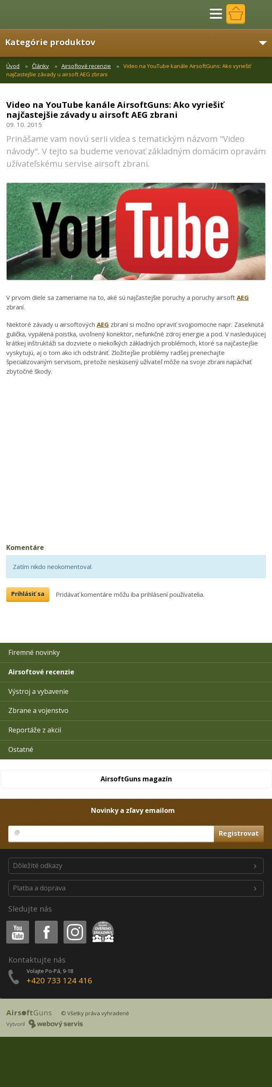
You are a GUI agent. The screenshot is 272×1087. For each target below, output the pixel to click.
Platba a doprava (39, 887)
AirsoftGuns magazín (136, 778)
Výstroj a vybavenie (38, 691)
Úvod (13, 66)
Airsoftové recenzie (86, 66)
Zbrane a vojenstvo (38, 710)
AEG (243, 297)
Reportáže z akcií (34, 729)
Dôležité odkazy (37, 865)
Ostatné (20, 749)
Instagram (74, 922)
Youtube (15, 922)
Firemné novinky (34, 652)
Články (40, 66)
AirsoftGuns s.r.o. (35, 14)
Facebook (45, 922)
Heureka (101, 922)
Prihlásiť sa (27, 594)
